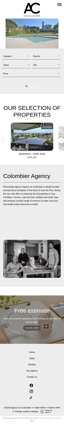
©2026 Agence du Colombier (17, 408)
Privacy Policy (42, 418)
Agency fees (54, 407)
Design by (45, 411)
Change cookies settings (26, 411)
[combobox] (16, 56)
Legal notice (40, 407)
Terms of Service (55, 418)
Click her (32, 328)
